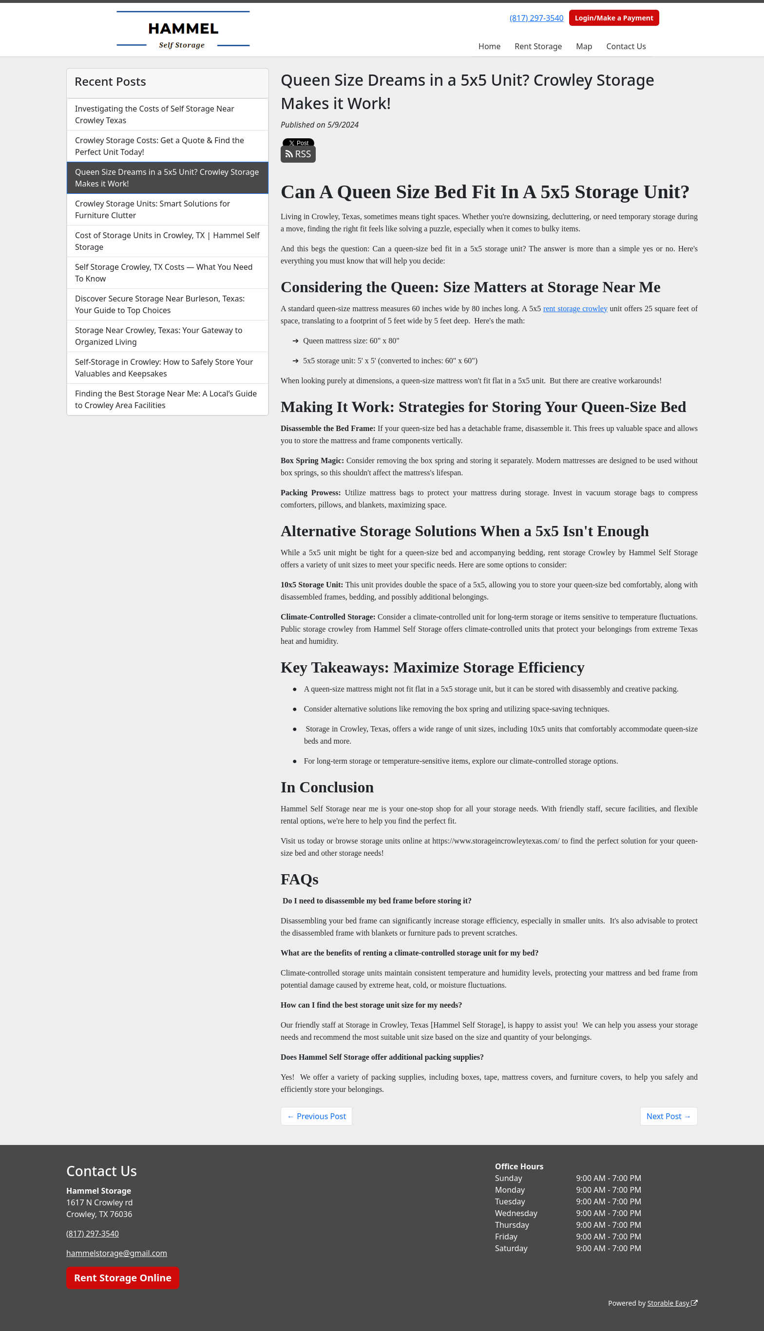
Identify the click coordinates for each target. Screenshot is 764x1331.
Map (584, 46)
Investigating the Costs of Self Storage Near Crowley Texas (154, 114)
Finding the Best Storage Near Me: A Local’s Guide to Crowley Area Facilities (166, 399)
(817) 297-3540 (536, 18)
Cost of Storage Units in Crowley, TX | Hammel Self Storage (167, 241)
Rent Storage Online (123, 1277)
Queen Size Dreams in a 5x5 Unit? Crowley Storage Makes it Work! (167, 178)
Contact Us (626, 46)
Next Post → (669, 1116)
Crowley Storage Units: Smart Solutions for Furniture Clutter (152, 209)
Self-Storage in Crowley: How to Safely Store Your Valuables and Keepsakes (164, 367)
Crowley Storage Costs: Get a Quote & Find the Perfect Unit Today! (159, 146)
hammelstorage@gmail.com (118, 1253)
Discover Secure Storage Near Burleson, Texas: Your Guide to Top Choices (160, 304)
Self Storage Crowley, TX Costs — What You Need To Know (164, 273)
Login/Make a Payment (614, 17)
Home (489, 46)
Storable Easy (672, 1303)
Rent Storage (538, 46)
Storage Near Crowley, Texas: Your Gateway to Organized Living (159, 336)
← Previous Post (316, 1116)
